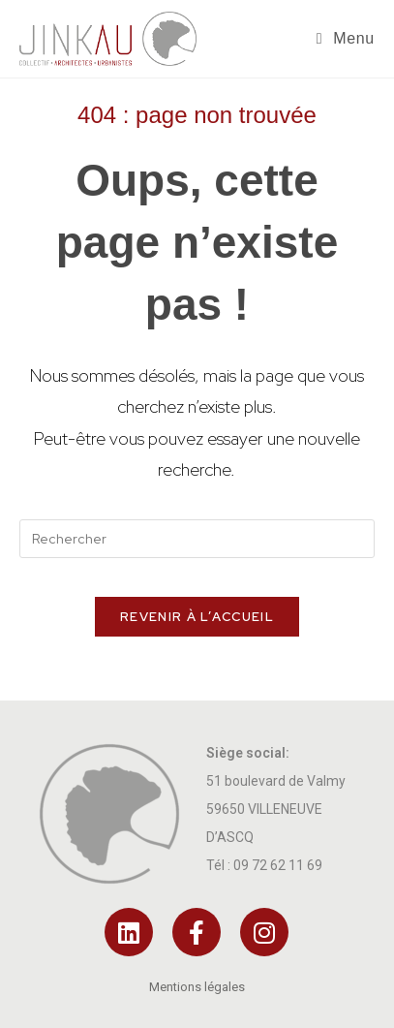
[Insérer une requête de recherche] (196, 538)
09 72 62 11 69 (277, 865)
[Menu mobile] (346, 38)
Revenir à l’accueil (197, 616)
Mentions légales (197, 987)
